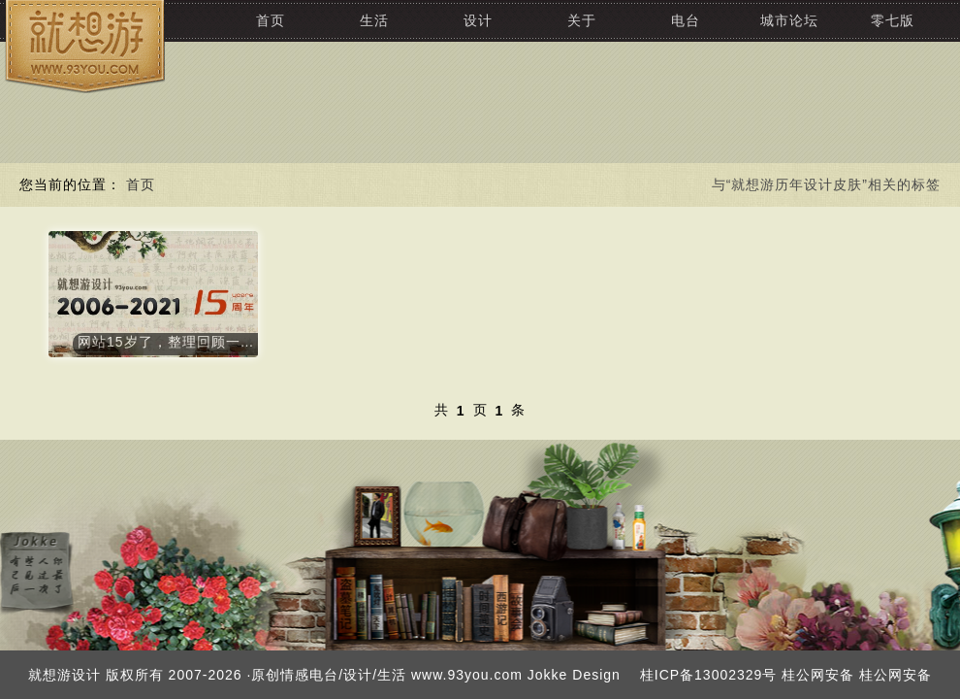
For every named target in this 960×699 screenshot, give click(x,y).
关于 (581, 20)
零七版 (892, 20)
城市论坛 (789, 20)
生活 (374, 20)
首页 (270, 20)
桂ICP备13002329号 (709, 674)
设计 (478, 20)
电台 (685, 20)
